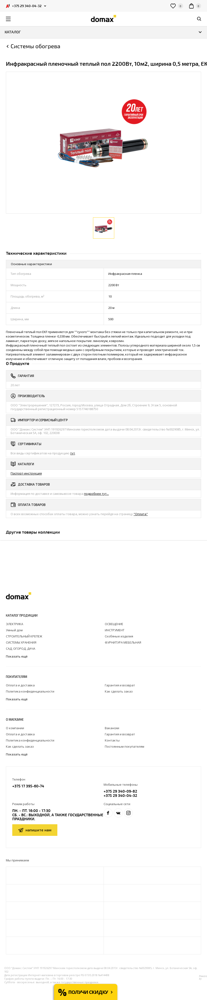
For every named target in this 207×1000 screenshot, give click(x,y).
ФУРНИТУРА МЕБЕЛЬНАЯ (123, 642)
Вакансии (112, 728)
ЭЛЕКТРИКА (14, 624)
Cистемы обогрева (35, 46)
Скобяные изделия (119, 636)
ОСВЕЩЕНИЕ (114, 624)
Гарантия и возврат (120, 685)
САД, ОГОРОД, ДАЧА (20, 648)
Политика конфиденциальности (30, 691)
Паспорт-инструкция (26, 473)
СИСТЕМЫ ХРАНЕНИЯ (21, 642)
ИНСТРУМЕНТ (114, 630)
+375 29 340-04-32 (120, 795)
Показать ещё (17, 656)
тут (72, 453)
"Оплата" (141, 514)
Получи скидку (88, 992)
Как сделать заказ (119, 691)
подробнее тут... (96, 493)
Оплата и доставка (20, 685)
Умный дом (14, 630)
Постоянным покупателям (124, 746)
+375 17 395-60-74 (28, 786)
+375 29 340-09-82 (120, 791)
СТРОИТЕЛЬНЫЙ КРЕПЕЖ (24, 636)
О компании (15, 728)
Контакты (112, 740)
